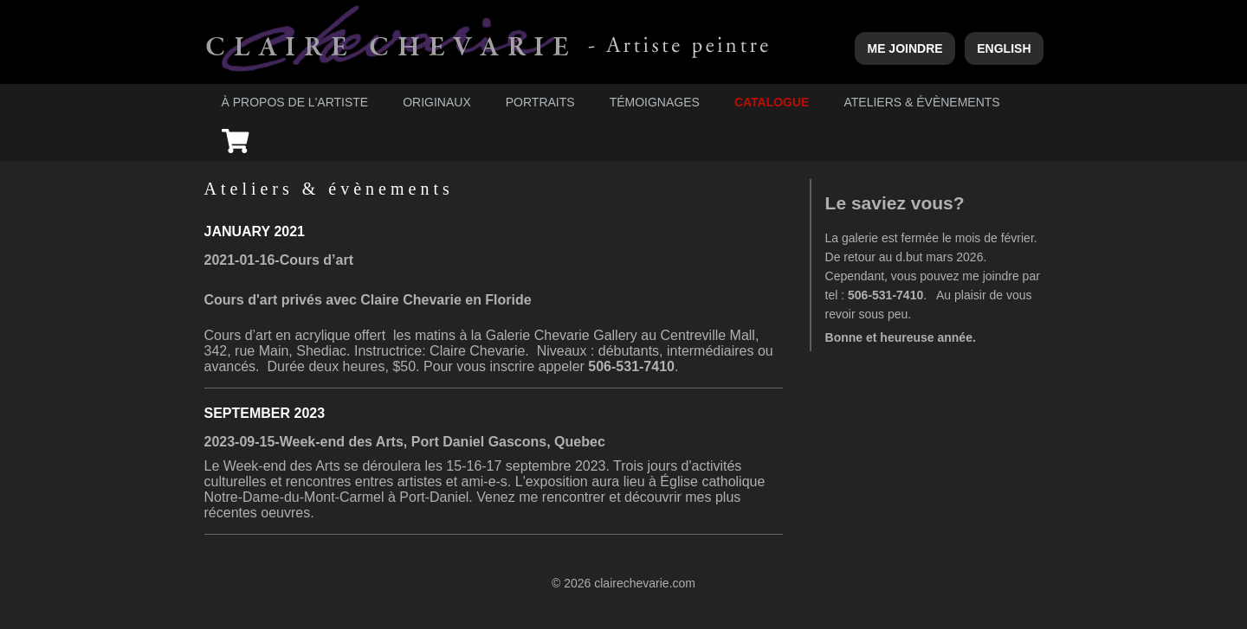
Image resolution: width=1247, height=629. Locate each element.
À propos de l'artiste (295, 102)
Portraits (540, 102)
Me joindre (904, 48)
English (1004, 48)
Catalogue (772, 102)
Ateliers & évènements (921, 102)
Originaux (437, 102)
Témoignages (655, 102)
